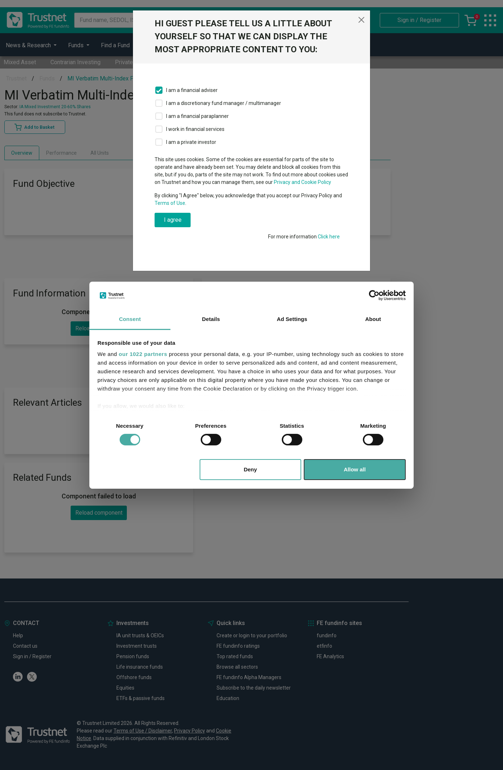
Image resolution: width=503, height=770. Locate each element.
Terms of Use (170, 203)
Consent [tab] (130, 319)
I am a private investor (191, 142)
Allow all (355, 469)
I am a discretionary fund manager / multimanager (223, 103)
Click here (329, 236)
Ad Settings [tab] (292, 319)
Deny (250, 469)
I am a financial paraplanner (197, 116)
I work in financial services (195, 129)
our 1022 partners (143, 354)
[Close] (361, 20)
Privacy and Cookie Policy (302, 182)
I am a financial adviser (192, 90)
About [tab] (373, 319)
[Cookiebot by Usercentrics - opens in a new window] (374, 295)
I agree (173, 219)
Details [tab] (211, 319)
